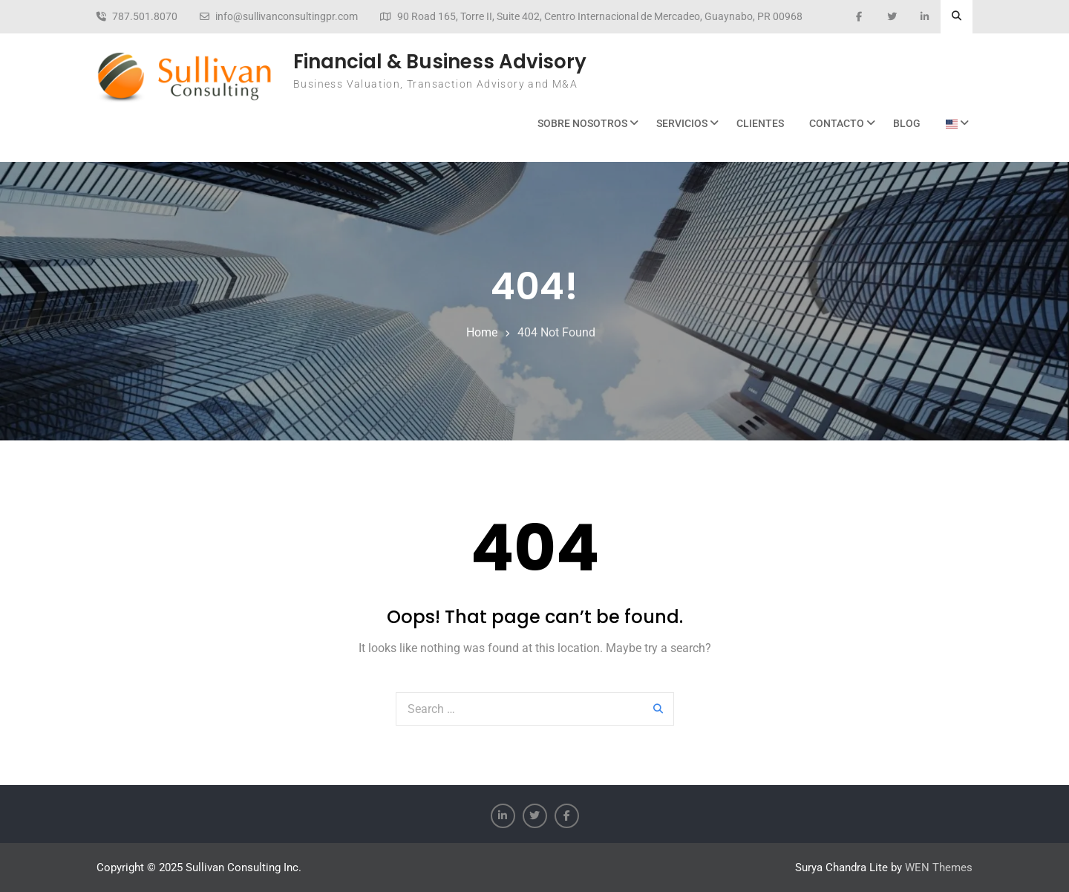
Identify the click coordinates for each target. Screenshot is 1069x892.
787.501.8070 (144, 17)
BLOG (907, 123)
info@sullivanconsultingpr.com (286, 17)
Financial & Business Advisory (439, 61)
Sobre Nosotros (582, 123)
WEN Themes (938, 867)
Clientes (760, 123)
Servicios (681, 123)
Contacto (836, 123)
